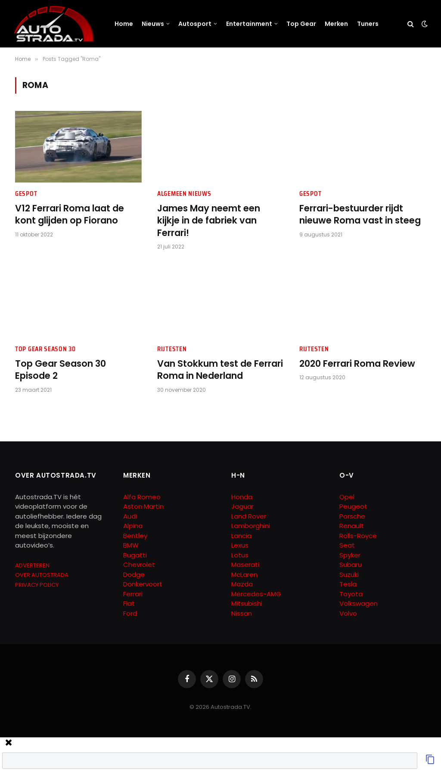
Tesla (348, 583)
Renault (351, 525)
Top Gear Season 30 (45, 349)
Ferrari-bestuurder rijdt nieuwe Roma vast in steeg (360, 214)
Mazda (242, 583)
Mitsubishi (246, 603)
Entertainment (249, 23)
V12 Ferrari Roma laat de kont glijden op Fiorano (69, 214)
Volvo (348, 613)
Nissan (241, 613)
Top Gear (301, 23)
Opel (346, 496)
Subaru (350, 564)
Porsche (352, 516)
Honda (241, 496)
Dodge (134, 574)
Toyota (351, 593)
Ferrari (133, 593)
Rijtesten (171, 349)
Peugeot (353, 506)
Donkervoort (142, 583)
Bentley (135, 535)
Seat (347, 545)
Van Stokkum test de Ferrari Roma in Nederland (220, 370)
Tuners (368, 23)
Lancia (241, 535)
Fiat (129, 603)
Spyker (349, 555)
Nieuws (153, 23)
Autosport (194, 23)
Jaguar (242, 506)
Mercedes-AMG (256, 593)
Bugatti (135, 555)
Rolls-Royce (358, 535)
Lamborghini (250, 525)
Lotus (239, 555)
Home (124, 23)
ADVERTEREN (32, 565)
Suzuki (349, 574)
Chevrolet (139, 564)
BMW (131, 545)
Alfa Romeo (142, 496)
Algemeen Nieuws (184, 193)
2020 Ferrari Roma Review (357, 364)
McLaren (244, 574)
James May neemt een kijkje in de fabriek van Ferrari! (208, 220)
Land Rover (248, 516)
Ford (130, 613)
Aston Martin (143, 506)
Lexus (239, 545)
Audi (130, 516)
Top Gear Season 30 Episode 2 (60, 370)
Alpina (133, 525)
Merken (336, 23)
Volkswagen (358, 603)
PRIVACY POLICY (37, 585)
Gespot (26, 193)
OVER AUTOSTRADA (41, 575)
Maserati (245, 564)
